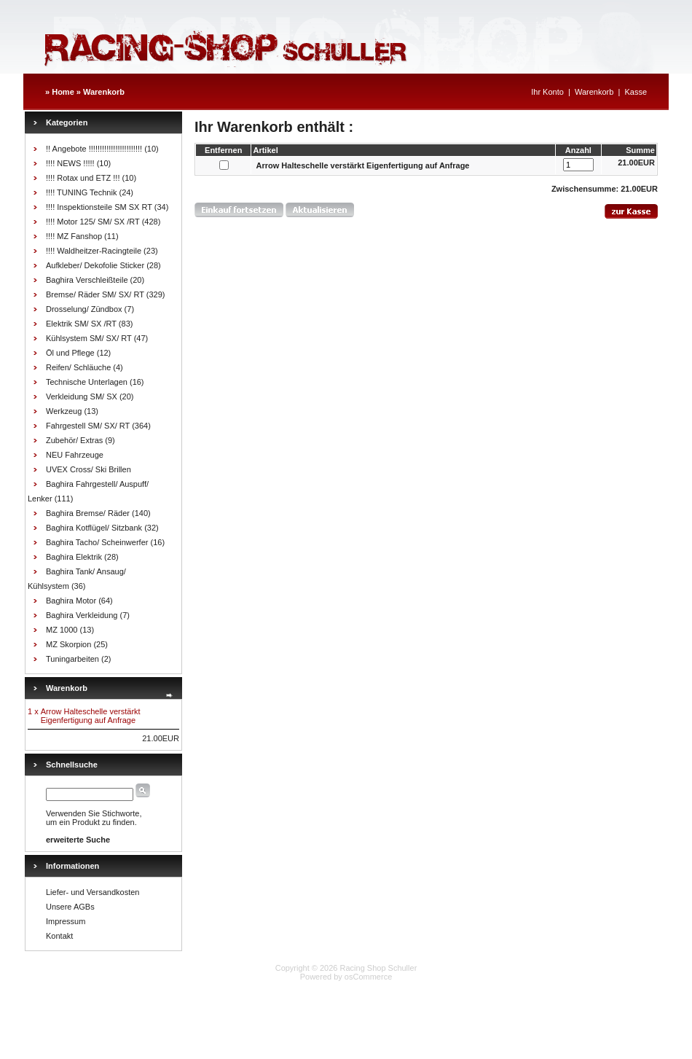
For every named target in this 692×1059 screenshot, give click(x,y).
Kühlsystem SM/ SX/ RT (89, 338)
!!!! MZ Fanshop (74, 236)
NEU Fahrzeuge (74, 454)
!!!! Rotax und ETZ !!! (82, 177)
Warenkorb (104, 91)
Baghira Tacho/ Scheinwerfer (97, 542)
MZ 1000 (61, 629)
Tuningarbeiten (72, 658)
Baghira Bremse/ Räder (88, 513)
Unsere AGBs (70, 906)
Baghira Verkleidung (81, 615)
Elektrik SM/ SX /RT (81, 323)
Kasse (635, 91)
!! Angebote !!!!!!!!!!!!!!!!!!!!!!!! (94, 148)
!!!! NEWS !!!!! (70, 163)
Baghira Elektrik (74, 556)
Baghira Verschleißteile (87, 280)
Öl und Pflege (70, 352)
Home (63, 91)
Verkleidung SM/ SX (81, 396)
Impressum (65, 921)
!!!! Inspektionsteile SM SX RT (99, 207)
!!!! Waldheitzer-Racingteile (93, 250)
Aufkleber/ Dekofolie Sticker (95, 265)
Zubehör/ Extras (74, 440)
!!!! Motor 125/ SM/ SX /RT (93, 221)
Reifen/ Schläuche (78, 367)
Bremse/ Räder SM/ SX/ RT (95, 294)
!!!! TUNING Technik (81, 192)
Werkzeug (64, 411)
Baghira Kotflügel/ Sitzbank (94, 527)
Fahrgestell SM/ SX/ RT (88, 425)
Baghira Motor (71, 600)
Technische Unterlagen (86, 382)
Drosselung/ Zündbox (84, 309)
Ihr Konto (547, 91)
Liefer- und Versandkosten (92, 892)
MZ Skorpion (68, 644)
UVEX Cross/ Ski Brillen (88, 469)
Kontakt (59, 935)
